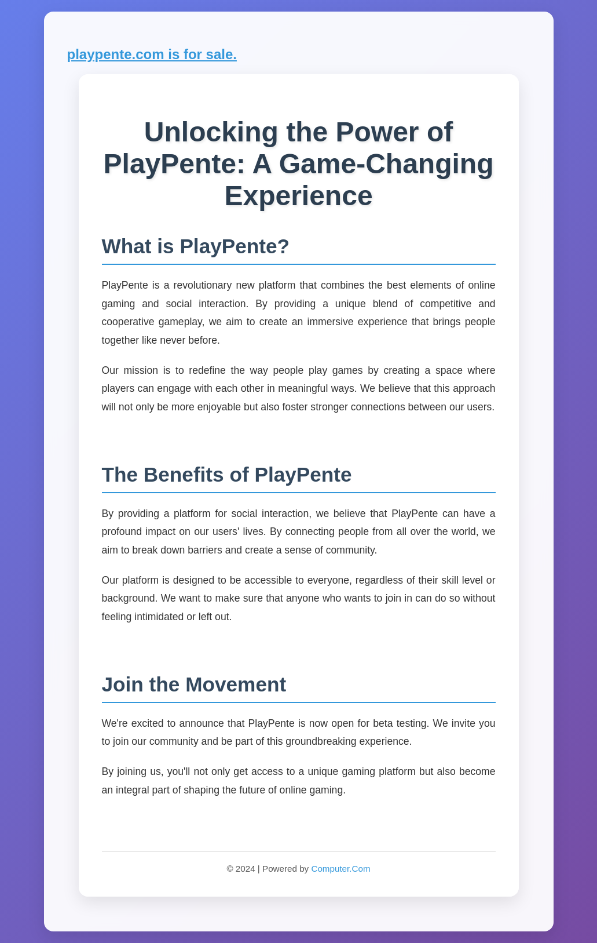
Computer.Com (340, 868)
